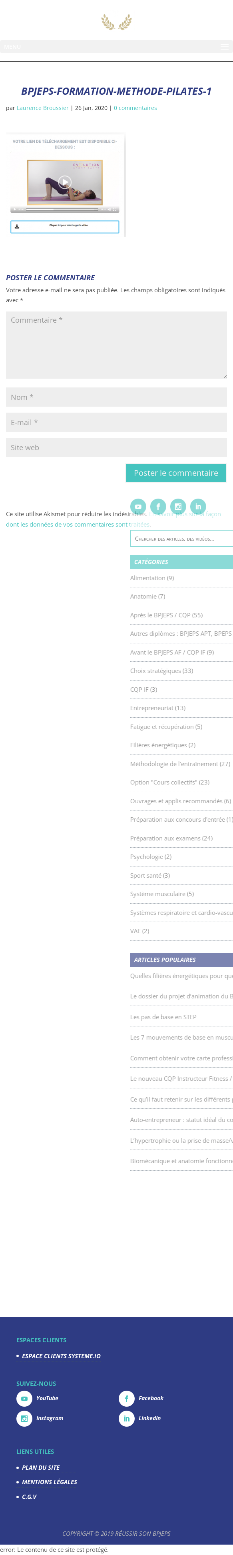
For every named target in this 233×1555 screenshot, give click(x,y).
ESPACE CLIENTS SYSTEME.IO (61, 1356)
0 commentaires (135, 108)
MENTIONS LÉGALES (49, 1482)
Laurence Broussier (43, 108)
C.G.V (29, 1497)
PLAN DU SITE (41, 1467)
